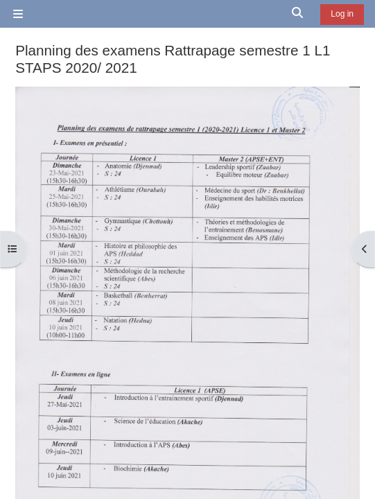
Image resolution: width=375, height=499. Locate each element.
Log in (342, 14)
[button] (298, 14)
